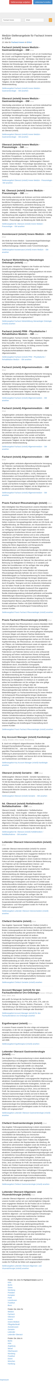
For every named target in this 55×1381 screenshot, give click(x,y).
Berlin (10, 1285)
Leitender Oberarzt (15, 1335)
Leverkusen (12, 1300)
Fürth (10, 1298)
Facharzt (11, 1314)
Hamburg (11, 1364)
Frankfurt (11, 1303)
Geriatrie (11, 1329)
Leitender (11, 1332)
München (11, 1361)
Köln (9, 1282)
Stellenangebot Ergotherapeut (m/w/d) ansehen (20, 1044)
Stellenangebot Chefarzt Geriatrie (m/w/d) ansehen (22, 982)
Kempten (11, 1295)
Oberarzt (11, 1317)
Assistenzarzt (13, 1327)
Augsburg (11, 1346)
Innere (10, 1319)
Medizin (11, 1312)
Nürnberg (11, 1290)
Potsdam (11, 1293)
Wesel (10, 1348)
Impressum (4, 1380)
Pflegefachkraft (14, 1324)
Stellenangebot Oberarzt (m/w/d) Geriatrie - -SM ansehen (24, 796)
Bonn (10, 1305)
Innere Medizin (13, 1322)
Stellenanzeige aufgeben (20, 2)
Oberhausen (13, 1351)
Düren (10, 1288)
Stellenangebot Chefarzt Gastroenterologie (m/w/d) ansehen (26, 1184)
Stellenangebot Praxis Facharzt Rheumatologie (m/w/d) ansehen (27, 612)
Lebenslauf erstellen (43, 2)
